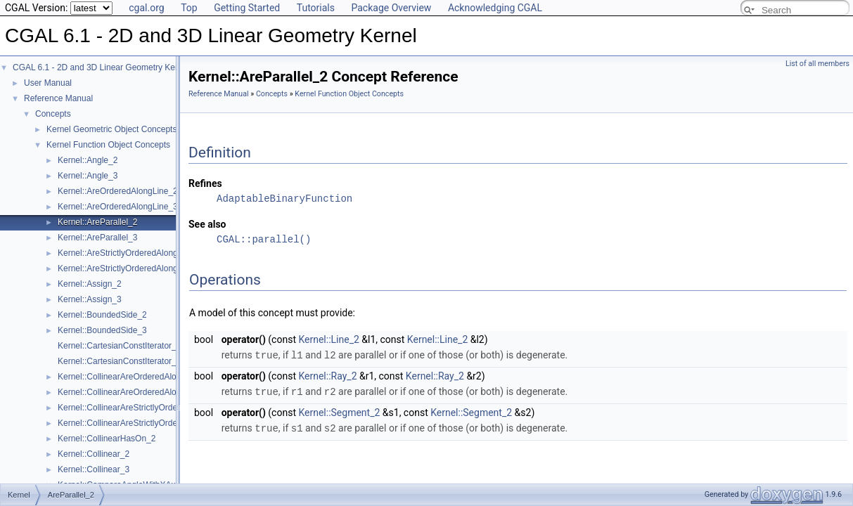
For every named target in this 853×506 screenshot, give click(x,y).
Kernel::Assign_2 (90, 284)
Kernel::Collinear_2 (93, 454)
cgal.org (146, 7)
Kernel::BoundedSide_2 (102, 315)
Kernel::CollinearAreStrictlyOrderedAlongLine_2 (147, 408)
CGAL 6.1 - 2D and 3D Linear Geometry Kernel (101, 67)
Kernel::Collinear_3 (93, 469)
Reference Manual (58, 98)
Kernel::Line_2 (328, 339)
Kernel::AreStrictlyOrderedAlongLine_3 (130, 268)
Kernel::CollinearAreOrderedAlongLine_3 (134, 392)
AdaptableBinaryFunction (284, 198)
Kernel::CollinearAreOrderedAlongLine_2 (134, 377)
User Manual (48, 83)
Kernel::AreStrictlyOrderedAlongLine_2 (130, 253)
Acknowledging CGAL (495, 7)
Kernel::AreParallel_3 (97, 237)
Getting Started (247, 7)
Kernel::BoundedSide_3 (102, 330)
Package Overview (391, 7)
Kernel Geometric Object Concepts (111, 129)
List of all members (817, 63)
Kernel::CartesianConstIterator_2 (119, 346)
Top (189, 7)
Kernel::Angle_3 (87, 176)
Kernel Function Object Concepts (108, 145)
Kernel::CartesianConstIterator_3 (119, 361)
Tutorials (316, 7)
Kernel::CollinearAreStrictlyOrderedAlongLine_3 (147, 423)
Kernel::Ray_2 (327, 375)
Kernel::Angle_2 (87, 160)
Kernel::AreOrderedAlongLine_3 (118, 207)
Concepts (53, 114)
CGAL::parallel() (264, 239)
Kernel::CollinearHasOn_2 (106, 438)
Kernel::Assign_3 (90, 299)
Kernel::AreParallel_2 (97, 222)
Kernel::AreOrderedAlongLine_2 (118, 191)
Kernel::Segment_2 (339, 411)
